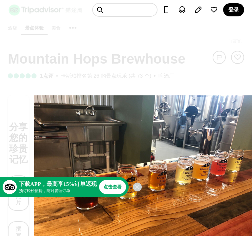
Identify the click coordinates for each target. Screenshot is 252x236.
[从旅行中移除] (237, 57)
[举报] (219, 57)
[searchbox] (125, 10)
